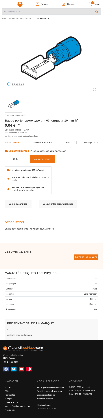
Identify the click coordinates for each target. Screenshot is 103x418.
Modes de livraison (45, 399)
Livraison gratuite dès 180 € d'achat (28, 170)
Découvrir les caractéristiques (58, 204)
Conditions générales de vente (49, 391)
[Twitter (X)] (14, 369)
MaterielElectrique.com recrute (17, 406)
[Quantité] (15, 159)
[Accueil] (4, 18)
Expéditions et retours (46, 395)
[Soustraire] (27, 161)
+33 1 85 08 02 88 (10, 362)
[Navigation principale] (4, 4)
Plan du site (10, 410)
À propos (8, 399)
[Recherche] (47, 11)
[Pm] (34, 18)
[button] (68, 4)
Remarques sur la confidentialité (50, 387)
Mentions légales (44, 405)
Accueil (8, 387)
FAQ (7, 391)
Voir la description (18, 204)
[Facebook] (6, 369)
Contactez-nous (11, 402)
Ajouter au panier (42, 159)
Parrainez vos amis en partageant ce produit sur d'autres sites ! (28, 188)
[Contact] (41, 4)
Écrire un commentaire (86, 257)
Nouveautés (10, 395)
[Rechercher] (97, 11)
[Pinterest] (29, 369)
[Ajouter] (27, 157)
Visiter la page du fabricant (19, 335)
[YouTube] (21, 369)
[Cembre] (28, 18)
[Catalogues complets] (16, 18)
